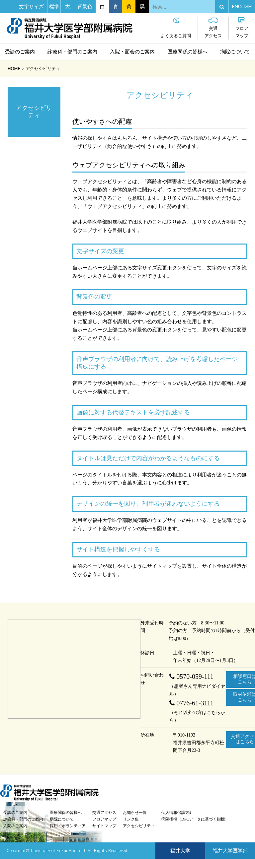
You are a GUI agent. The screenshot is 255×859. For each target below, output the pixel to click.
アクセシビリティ (139, 825)
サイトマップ (104, 825)
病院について (235, 51)
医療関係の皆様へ (188, 51)
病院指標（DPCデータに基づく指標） (195, 819)
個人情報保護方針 (177, 812)
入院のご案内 (15, 825)
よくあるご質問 (176, 27)
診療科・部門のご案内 (72, 51)
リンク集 (131, 819)
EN (242, 7)
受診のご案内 (20, 51)
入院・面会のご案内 (132, 51)
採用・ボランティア (68, 825)
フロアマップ (241, 27)
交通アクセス (213, 27)
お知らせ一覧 (135, 812)
